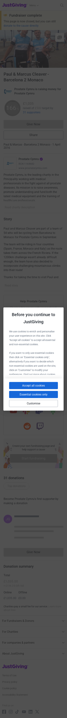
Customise (33, 403)
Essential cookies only (34, 394)
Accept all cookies (33, 385)
